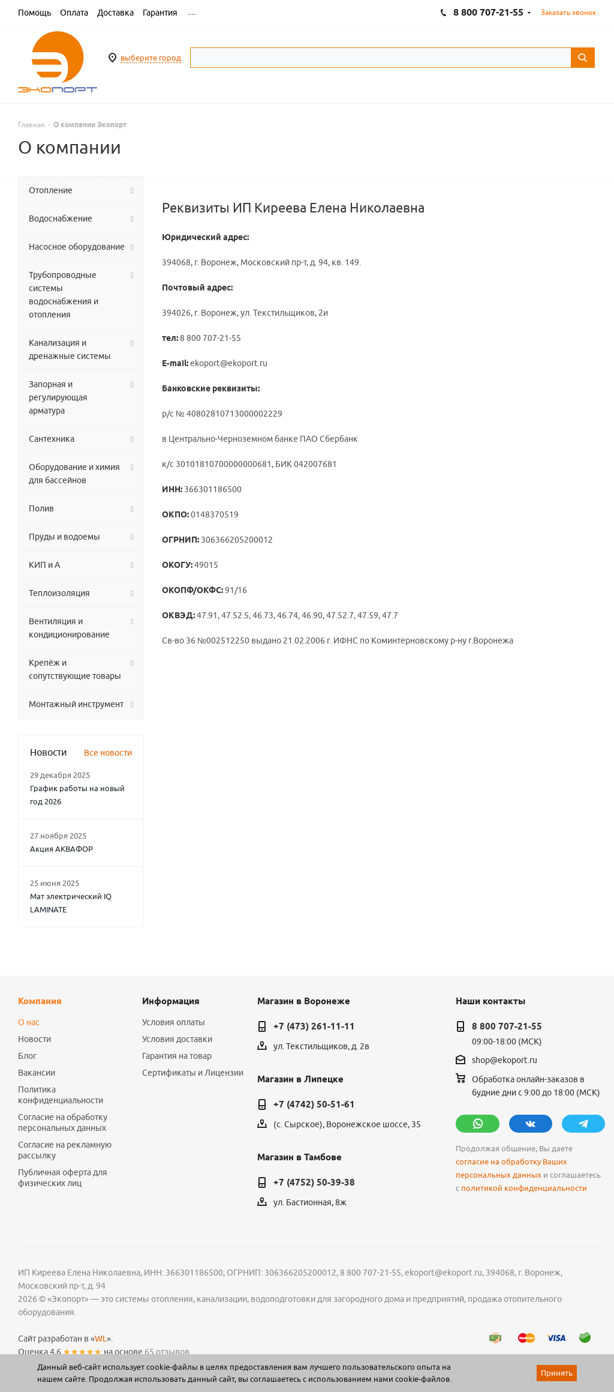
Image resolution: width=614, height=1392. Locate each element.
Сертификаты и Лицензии (192, 1072)
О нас (29, 1022)
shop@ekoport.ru (504, 1060)
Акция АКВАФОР (61, 849)
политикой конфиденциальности (524, 1188)
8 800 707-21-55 (507, 1026)
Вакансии (36, 1072)
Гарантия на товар (177, 1056)
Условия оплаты (173, 1022)
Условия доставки (177, 1039)
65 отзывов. (168, 1352)
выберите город (151, 57)
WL (101, 1338)
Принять (557, 1373)
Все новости (108, 753)
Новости (34, 1039)
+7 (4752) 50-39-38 (314, 1182)
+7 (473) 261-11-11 (314, 1026)
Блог (27, 1056)
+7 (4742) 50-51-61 (314, 1104)
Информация (171, 1001)
